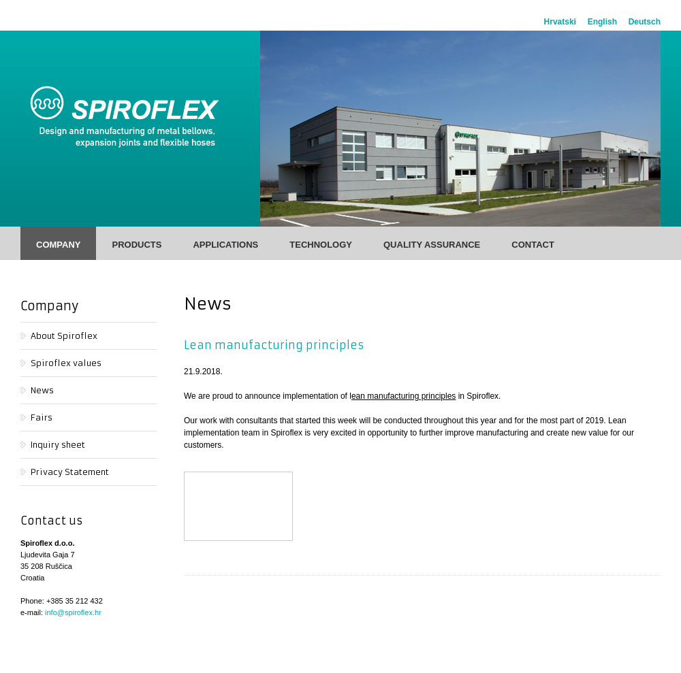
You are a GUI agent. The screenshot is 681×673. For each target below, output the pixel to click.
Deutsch (645, 22)
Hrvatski (560, 22)
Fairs (41, 417)
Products (136, 245)
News (42, 390)
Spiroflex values (66, 363)
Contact (532, 245)
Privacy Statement (70, 472)
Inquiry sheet (58, 445)
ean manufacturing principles (403, 396)
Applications (225, 245)
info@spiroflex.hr (73, 612)
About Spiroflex (64, 336)
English (602, 22)
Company (58, 245)
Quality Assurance (431, 245)
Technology (320, 245)
